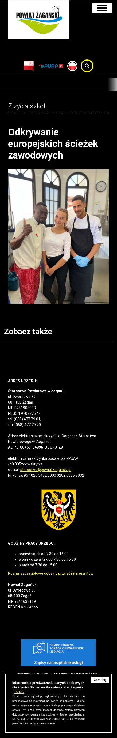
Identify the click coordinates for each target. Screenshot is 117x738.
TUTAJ (19, 692)
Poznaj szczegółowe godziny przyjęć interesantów (50, 573)
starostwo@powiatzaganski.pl (45, 470)
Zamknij (100, 680)
